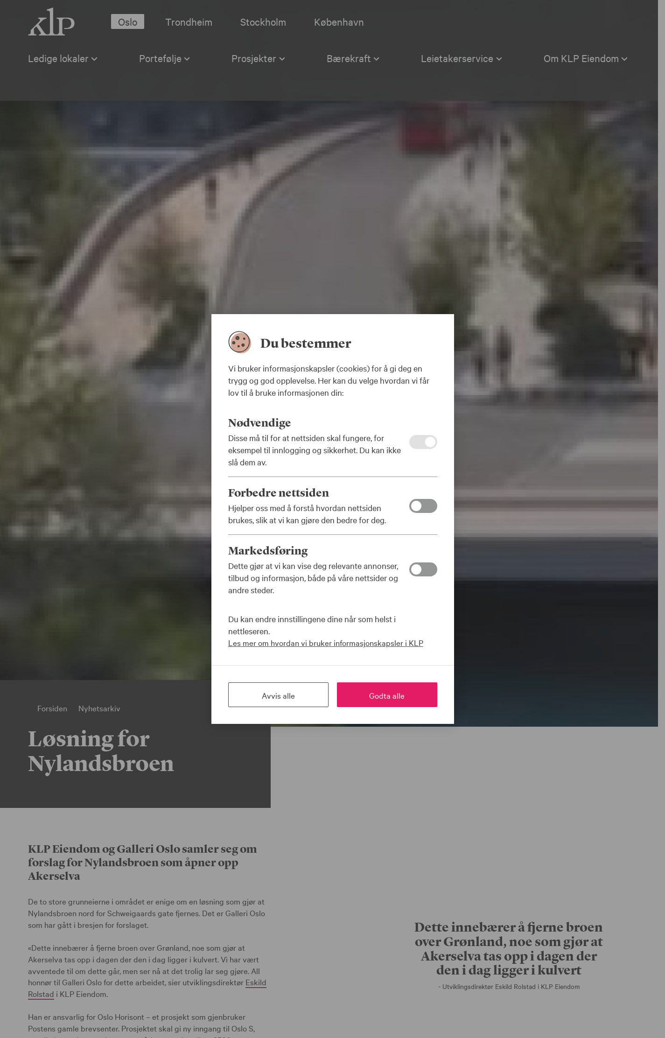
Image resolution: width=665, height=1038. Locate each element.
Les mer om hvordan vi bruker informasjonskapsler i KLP (325, 642)
